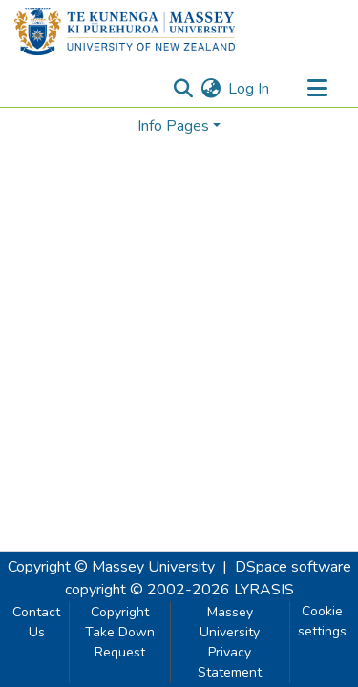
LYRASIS (264, 589)
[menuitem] (210, 88)
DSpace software (293, 566)
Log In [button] (249, 88)
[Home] (124, 31)
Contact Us (36, 622)
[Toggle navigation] (317, 89)
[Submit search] (183, 88)
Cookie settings (322, 621)
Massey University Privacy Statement (230, 642)
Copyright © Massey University (111, 566)
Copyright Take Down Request (120, 632)
